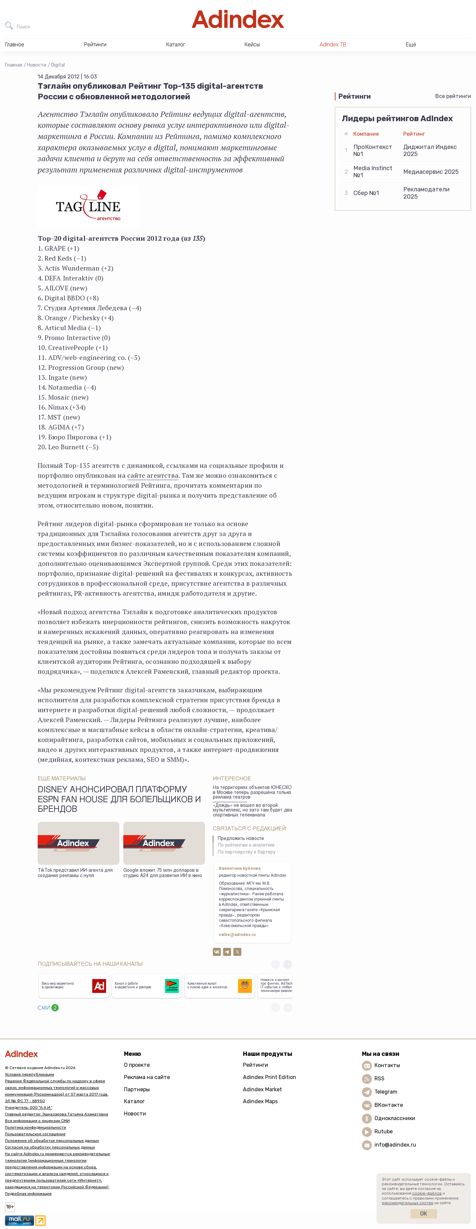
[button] (287, 964)
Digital (58, 65)
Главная (13, 65)
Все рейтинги (453, 96)
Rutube (384, 1131)
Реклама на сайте (147, 1077)
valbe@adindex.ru (237, 935)
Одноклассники (395, 1118)
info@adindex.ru (395, 1145)
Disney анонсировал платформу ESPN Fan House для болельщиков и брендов (119, 800)
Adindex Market (262, 1089)
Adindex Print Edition (269, 1077)
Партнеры (137, 1089)
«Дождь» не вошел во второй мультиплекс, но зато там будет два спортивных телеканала (252, 811)
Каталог (134, 1101)
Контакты (387, 1065)
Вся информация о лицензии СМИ (37, 1120)
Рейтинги (255, 1065)
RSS (379, 1078)
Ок (423, 1213)
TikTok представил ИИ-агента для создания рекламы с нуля (75, 873)
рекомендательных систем (407, 1203)
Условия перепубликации (29, 1074)
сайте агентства (152, 475)
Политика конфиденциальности (35, 1127)
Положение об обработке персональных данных (52, 1140)
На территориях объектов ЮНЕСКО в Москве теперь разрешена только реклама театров (252, 793)
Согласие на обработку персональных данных (50, 1147)
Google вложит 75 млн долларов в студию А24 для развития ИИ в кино (162, 873)
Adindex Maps (260, 1101)
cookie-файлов (427, 1193)
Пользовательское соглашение (35, 1134)
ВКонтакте (389, 1105)
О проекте (137, 1065)
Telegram (386, 1092)
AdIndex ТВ (333, 44)
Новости (36, 65)
